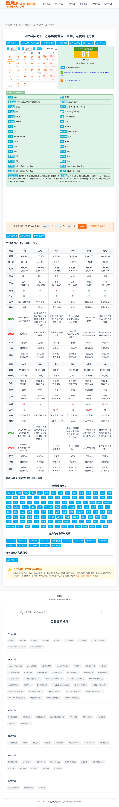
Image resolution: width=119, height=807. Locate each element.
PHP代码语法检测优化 (16, 691)
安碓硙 (71, 507)
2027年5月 (56, 546)
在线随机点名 (104, 743)
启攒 (29, 498)
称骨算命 (46, 768)
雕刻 (109, 522)
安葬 (62, 75)
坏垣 (15, 512)
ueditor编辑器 (31, 666)
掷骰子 (25, 743)
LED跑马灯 (11, 723)
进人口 (25, 507)
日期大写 (42, 788)
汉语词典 (34, 640)
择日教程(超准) (12, 43)
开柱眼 (58, 522)
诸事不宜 (10, 493)
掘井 (109, 493)
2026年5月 (22, 541)
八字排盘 (84, 762)
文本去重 (103, 666)
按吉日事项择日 (48, 43)
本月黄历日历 (12, 236)
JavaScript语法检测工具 (61, 685)
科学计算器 (73, 717)
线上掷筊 (34, 768)
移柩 (36, 498)
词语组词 (46, 640)
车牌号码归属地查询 (57, 717)
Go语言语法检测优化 (73, 691)
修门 (64, 526)
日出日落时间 (12, 717)
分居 (36, 522)
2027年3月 (33, 546)
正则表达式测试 (13, 679)
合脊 (43, 526)
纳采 (22, 512)
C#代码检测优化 (35, 698)
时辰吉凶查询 (75, 43)
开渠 (29, 522)
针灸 (22, 522)
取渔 (90, 517)
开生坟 (19, 526)
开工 (99, 526)
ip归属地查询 (46, 666)
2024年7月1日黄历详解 (30, 43)
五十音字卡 (82, 640)
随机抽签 (47, 743)
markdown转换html (15, 666)
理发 (64, 502)
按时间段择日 (62, 43)
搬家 (105, 526)
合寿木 (35, 526)
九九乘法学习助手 (98, 640)
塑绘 (43, 502)
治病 (64, 507)
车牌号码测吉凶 (70, 762)
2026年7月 (45, 541)
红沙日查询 (100, 43)
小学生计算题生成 (36, 647)
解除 (81, 72)
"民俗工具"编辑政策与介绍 (85, 576)
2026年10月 (78, 541)
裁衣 (33, 507)
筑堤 (74, 493)
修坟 (64, 512)
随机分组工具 (89, 743)
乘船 (50, 526)
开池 (60, 493)
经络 (67, 517)
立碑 (71, 512)
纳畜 (57, 512)
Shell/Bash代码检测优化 (16, 698)
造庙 (57, 507)
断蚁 (95, 522)
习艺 (74, 522)
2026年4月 (11, 541)
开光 (78, 72)
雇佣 (43, 522)
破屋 (9, 512)
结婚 (85, 526)
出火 (68, 80)
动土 (88, 72)
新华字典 (57, 640)
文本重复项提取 (13, 672)
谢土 (85, 502)
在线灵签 (23, 768)
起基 (95, 512)
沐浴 (79, 507)
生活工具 (71, 4)
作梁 (19, 493)
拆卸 (85, 72)
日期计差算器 (87, 717)
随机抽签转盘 (12, 743)
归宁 (57, 526)
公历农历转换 (12, 560)
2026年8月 (56, 541)
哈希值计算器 (57, 672)
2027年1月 (11, 546)
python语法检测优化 (36, 691)
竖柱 (102, 512)
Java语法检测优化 (54, 691)
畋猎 (93, 507)
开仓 (15, 517)
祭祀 (72, 80)
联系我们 (58, 600)
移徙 (36, 502)
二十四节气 (26, 762)
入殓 (43, 498)
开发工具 (59, 4)
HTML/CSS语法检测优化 (94, 691)
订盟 (29, 512)
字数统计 (77, 666)
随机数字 (36, 743)
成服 (57, 498)
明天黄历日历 (39, 236)
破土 (107, 72)
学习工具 (46, 4)
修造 (94, 72)
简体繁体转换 (90, 666)
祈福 (102, 493)
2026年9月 (67, 541)
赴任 (36, 517)
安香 (29, 517)
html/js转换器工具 (62, 666)
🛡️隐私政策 (67, 600)
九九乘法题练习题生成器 (16, 647)
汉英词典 (23, 640)
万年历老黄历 (38, 25)
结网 (40, 507)
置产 (101, 72)
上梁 (98, 72)
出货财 (66, 522)
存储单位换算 (102, 672)
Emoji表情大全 (42, 685)
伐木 (57, 502)
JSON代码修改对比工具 (54, 679)
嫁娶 (75, 80)
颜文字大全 (28, 685)
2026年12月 (103, 541)
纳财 (22, 517)
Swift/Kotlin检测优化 (72, 698)
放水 (100, 507)
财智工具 (108, 4)
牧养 (97, 517)
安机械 (51, 517)
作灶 (65, 80)
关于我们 (50, 600)
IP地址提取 (28, 672)
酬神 (104, 517)
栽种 (104, 72)
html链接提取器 (13, 685)
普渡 (71, 526)
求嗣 (81, 498)
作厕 (67, 493)
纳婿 (43, 517)
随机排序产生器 (74, 743)
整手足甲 (10, 526)
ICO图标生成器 (42, 672)
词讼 (50, 502)
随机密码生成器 (72, 672)
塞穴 (53, 493)
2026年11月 (90, 541)
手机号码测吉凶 (98, 762)
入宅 (78, 80)
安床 (91, 72)
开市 (65, 72)
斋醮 (88, 512)
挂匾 (75, 72)
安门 (40, 493)
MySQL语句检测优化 (99, 685)
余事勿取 (66, 498)
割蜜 (27, 526)
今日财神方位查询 (97, 226)
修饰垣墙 (107, 502)
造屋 (92, 502)
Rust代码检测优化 (53, 698)
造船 (88, 522)
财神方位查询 (88, 43)
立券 (72, 72)
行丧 (9, 498)
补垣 (81, 493)
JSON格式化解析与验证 (32, 679)
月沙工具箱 (18, 25)
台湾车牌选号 (40, 717)
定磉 (50, 522)
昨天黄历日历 (25, 236)
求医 (15, 522)
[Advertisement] (59, 15)
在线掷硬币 (59, 743)
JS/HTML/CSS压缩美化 (76, 679)
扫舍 (43, 512)
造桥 (102, 522)
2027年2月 (22, 546)
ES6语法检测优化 (81, 685)
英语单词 (11, 640)
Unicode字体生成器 (96, 679)
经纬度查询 (26, 717)
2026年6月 (33, 541)
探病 (99, 502)
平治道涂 (48, 507)
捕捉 (86, 507)
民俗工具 (96, 4)
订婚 (92, 526)
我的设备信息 (88, 672)
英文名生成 (69, 640)
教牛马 (75, 517)
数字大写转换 (29, 788)
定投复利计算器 (13, 788)
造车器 (59, 517)
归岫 (78, 526)
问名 (9, 522)
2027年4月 (45, 546)
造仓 (50, 512)
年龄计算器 (101, 717)
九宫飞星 (11, 768)
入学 (36, 512)
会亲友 (16, 507)
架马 (81, 522)
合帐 (9, 517)
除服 (50, 498)
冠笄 (9, 507)
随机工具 (83, 4)
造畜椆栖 (80, 512)
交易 (68, 72)
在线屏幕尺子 (25, 723)
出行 (88, 498)
